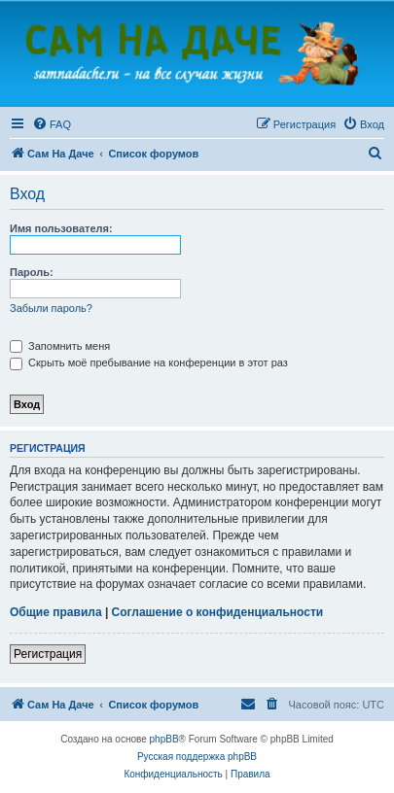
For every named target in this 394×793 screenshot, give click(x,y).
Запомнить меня (60, 346)
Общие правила (56, 612)
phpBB (164, 739)
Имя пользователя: (61, 228)
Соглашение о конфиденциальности (218, 612)
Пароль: (32, 272)
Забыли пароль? (51, 308)
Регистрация (48, 654)
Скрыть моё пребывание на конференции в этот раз (149, 362)
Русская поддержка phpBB (197, 756)
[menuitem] (51, 124)
